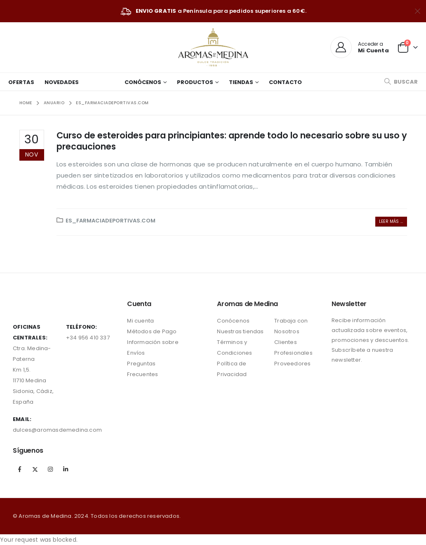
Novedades (62, 82)
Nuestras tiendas (240, 331)
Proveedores (292, 363)
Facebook (20, 469)
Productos (195, 82)
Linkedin (66, 469)
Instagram (50, 469)
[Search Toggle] (401, 81)
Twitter (35, 469)
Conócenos (143, 82)
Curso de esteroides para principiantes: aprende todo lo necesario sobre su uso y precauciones (231, 140)
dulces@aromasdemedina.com (57, 430)
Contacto (285, 82)
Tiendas (241, 82)
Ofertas (21, 82)
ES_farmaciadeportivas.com (110, 221)
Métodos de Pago (152, 331)
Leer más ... (391, 221)
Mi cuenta (140, 321)
